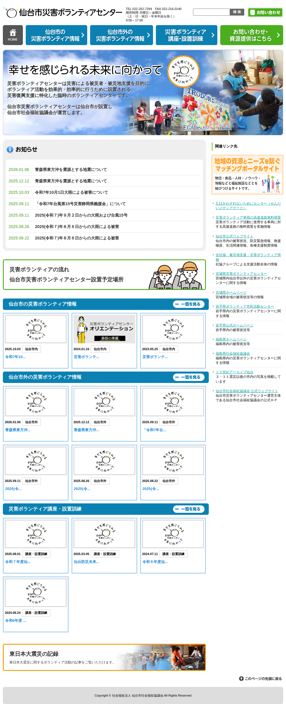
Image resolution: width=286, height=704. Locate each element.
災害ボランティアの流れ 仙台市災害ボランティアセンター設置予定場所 (66, 275)
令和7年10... (15, 357)
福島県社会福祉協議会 (233, 354)
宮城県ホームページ (231, 292)
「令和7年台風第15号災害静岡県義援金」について (80, 203)
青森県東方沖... (18, 430)
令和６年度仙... (155, 562)
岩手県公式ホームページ (234, 325)
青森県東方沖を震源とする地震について (71, 169)
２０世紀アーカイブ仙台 (234, 372)
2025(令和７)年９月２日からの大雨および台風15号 (81, 215)
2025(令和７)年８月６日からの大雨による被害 (77, 226)
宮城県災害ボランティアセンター (241, 274)
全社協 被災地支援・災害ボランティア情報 (248, 257)
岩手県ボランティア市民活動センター (245, 306)
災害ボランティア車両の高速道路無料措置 (248, 217)
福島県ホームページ (231, 339)
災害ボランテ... (86, 357)
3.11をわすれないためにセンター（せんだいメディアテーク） (248, 205)
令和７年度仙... (18, 562)
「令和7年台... (154, 430)
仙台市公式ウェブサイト (234, 236)
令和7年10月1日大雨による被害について (71, 192)
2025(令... (13, 489)
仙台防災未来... (86, 562)
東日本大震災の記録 (104, 658)
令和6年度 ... (15, 620)
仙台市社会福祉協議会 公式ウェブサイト (247, 391)
